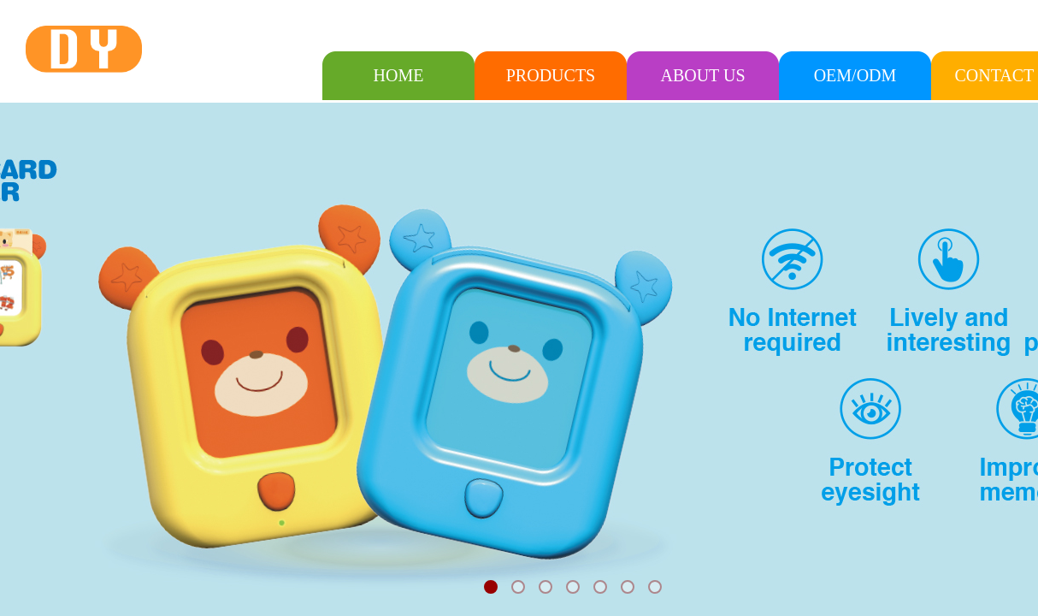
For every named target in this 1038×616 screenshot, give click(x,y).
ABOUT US (702, 75)
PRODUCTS (550, 75)
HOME (399, 75)
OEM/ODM (855, 75)
